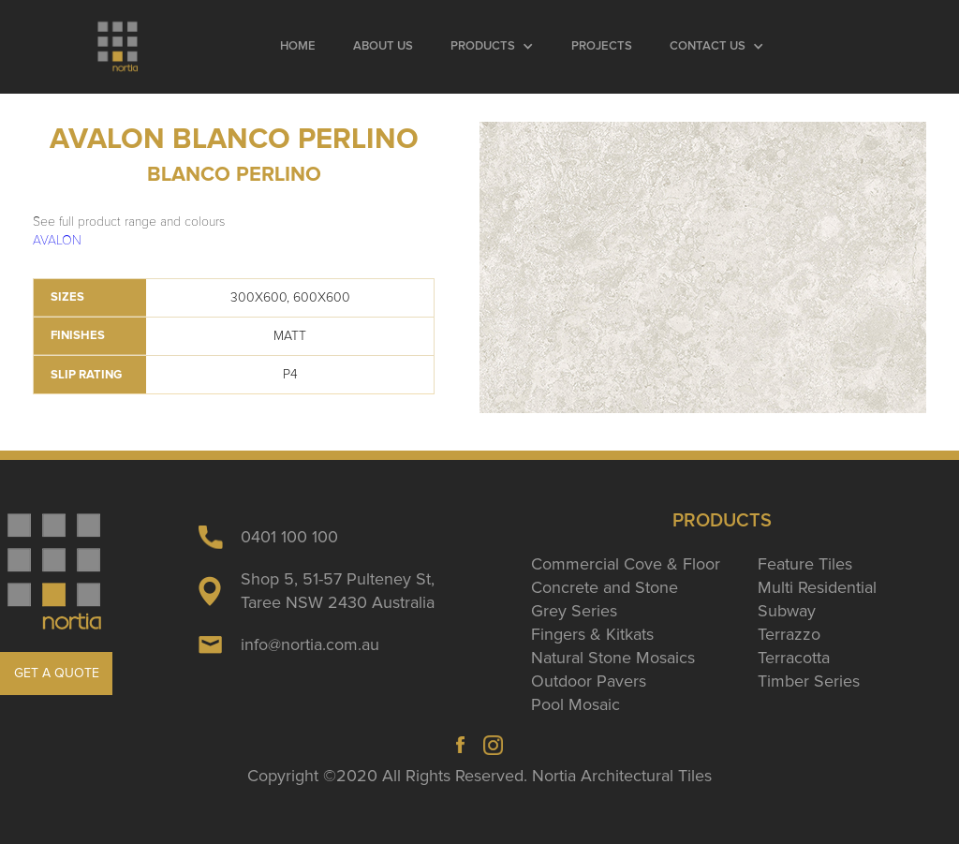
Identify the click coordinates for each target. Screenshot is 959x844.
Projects (601, 46)
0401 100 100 (289, 536)
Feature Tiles (805, 564)
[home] (119, 47)
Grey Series (574, 610)
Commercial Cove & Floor (625, 564)
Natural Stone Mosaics (613, 657)
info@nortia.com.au (310, 644)
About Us (383, 46)
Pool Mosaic (575, 704)
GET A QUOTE (56, 673)
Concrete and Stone (604, 587)
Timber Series (809, 681)
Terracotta (794, 657)
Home (298, 46)
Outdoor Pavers (588, 681)
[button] (492, 47)
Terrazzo (789, 634)
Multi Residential (817, 587)
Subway (787, 610)
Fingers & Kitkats (592, 634)
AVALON (57, 240)
